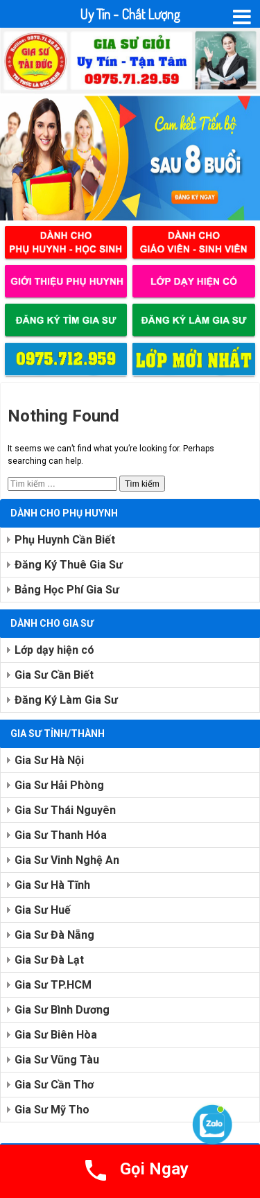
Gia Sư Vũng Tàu (57, 1059)
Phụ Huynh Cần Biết (65, 539)
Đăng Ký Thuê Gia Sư (69, 564)
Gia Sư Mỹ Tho (52, 1109)
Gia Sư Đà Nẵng (54, 934)
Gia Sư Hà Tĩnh (52, 885)
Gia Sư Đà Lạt (49, 959)
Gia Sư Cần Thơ (54, 1084)
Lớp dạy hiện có (54, 650)
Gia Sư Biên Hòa (56, 1034)
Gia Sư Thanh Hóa (61, 835)
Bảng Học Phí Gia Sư (67, 589)
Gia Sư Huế (43, 910)
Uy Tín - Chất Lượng (130, 14)
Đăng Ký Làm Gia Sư (66, 699)
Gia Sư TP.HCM (53, 984)
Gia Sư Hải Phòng (59, 785)
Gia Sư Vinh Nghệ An (67, 860)
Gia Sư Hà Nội (49, 760)
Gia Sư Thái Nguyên (65, 810)
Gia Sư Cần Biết (54, 675)
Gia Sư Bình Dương (62, 1009)
